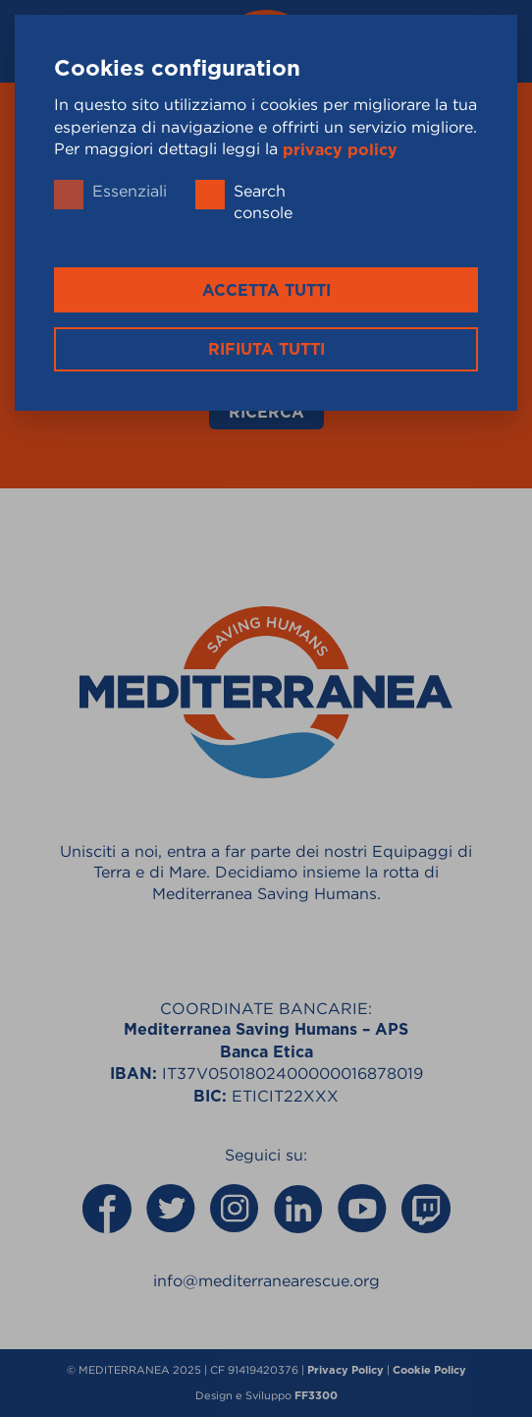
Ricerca (266, 413)
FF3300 (316, 1395)
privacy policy (340, 149)
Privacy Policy (345, 1370)
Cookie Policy (429, 1370)
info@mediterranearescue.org (266, 1280)
